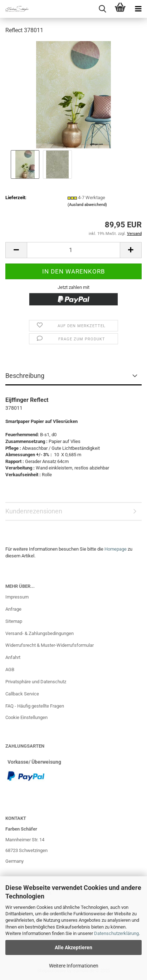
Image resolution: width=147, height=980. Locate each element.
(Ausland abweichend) (87, 204)
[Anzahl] (73, 250)
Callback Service (22, 693)
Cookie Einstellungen (26, 717)
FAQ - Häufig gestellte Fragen (34, 706)
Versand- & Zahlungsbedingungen (39, 633)
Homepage (115, 549)
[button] (16, 250)
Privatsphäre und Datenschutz (35, 681)
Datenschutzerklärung (116, 933)
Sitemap (13, 621)
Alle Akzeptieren (73, 947)
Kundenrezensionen (33, 511)
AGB (9, 669)
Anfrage (13, 609)
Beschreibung (24, 375)
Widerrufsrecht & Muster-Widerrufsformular (49, 645)
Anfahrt (12, 657)
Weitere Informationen (73, 966)
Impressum (17, 597)
